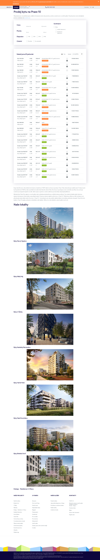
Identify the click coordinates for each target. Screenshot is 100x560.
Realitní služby (54, 507)
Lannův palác (35, 523)
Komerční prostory (18, 527)
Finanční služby (54, 501)
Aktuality (15, 530)
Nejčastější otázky (36, 507)
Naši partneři (35, 521)
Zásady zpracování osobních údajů (39, 525)
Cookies (34, 527)
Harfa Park (16, 516)
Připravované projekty (18, 523)
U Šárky (15, 505)
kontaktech (16, 3)
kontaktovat (27, 17)
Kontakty (87, 7)
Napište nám (72, 514)
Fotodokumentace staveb (19, 521)
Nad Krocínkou (17, 501)
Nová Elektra (16, 514)
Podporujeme (35, 512)
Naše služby (55, 495)
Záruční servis (35, 505)
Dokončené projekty (18, 525)
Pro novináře (35, 516)
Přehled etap (16, 532)
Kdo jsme (34, 501)
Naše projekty (19, 495)
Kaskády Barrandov (18, 512)
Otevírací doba (72, 508)
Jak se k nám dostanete (74, 512)
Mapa (70, 510)
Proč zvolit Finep (35, 503)
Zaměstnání (34, 514)
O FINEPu (35, 495)
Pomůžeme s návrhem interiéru (57, 505)
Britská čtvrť (16, 503)
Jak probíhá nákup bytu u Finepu (57, 503)
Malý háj (15, 507)
